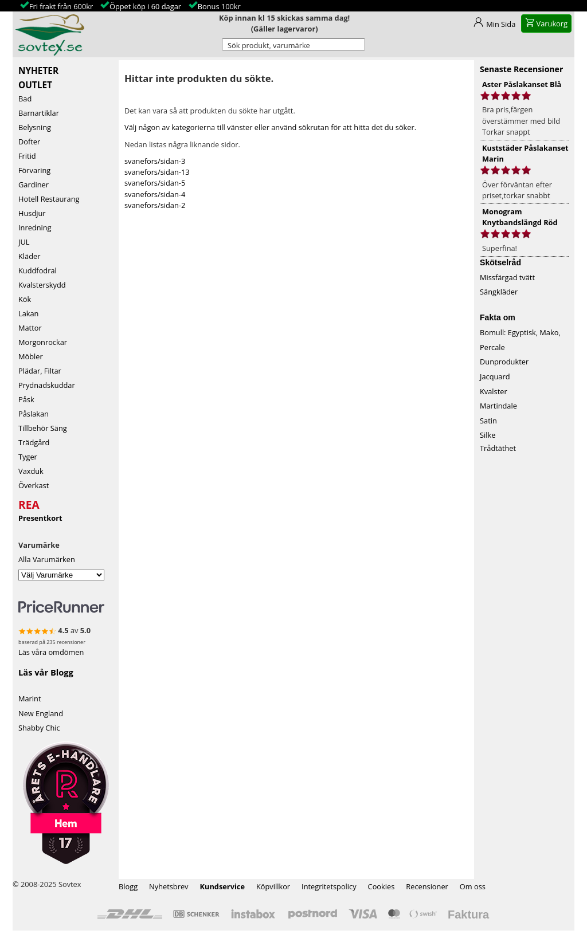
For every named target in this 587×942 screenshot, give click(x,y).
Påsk (26, 399)
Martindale (498, 406)
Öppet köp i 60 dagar (145, 6)
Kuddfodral (37, 270)
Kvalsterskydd (42, 285)
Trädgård (33, 442)
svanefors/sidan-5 (154, 183)
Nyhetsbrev (168, 886)
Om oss (473, 886)
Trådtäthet (498, 448)
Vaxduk (31, 471)
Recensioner (427, 886)
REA (29, 503)
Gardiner (33, 184)
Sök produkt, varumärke (269, 45)
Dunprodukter (504, 361)
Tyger (27, 457)
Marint (29, 698)
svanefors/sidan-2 (154, 205)
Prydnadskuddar (46, 385)
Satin (488, 420)
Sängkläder (499, 291)
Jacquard (495, 376)
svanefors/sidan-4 (154, 194)
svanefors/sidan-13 (157, 172)
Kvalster (493, 391)
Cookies (381, 886)
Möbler (30, 356)
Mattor (30, 328)
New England (40, 713)
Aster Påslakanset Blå (521, 84)
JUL (23, 242)
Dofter (29, 141)
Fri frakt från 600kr (61, 6)
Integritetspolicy (329, 886)
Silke (487, 435)
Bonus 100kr (219, 6)
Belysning (34, 127)
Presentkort (40, 518)
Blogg (128, 886)
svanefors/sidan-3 (154, 161)
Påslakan (33, 414)
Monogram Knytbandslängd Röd (520, 216)
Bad (25, 98)
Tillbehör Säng (42, 428)
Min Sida (500, 24)
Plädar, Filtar (39, 371)
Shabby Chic (39, 728)
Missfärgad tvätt (507, 277)
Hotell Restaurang (49, 199)
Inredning (35, 227)
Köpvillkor (273, 886)
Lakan (28, 313)
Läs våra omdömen (51, 652)
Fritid (27, 156)
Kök (24, 299)
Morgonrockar (42, 342)
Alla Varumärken (46, 559)
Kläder (29, 256)
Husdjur (32, 213)
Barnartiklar (38, 113)
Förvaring (34, 170)
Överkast (33, 485)
